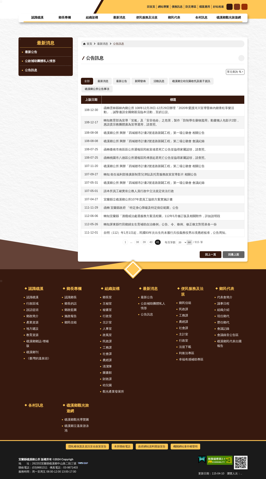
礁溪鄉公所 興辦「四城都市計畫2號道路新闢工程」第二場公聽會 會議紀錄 (154, 141)
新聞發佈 (140, 81)
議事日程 (223, 303)
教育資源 (32, 335)
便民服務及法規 (146, 17)
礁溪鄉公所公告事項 (97, 88)
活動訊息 (159, 81)
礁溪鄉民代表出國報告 (229, 344)
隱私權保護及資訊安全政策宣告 (87, 446)
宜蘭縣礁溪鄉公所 (46, 6)
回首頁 (151, 6)
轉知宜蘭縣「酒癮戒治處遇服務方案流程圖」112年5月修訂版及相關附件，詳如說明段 (162, 216)
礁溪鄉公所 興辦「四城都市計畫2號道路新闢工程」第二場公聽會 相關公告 (154, 166)
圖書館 (107, 372)
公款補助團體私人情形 (40, 61)
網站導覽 (163, 6)
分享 (237, 7)
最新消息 (119, 17)
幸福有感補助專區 (191, 359)
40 (151, 242)
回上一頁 (210, 254)
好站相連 (218, 6)
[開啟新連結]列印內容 (241, 58)
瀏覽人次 (232, 473)
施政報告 (70, 316)
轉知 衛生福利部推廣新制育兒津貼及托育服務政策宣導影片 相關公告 (150, 174)
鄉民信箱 (70, 322)
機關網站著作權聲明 (185, 446)
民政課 (107, 341)
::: (1, 1)
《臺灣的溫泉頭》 (38, 358)
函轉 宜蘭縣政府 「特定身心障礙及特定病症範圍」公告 (141, 207)
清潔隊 (107, 366)
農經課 (107, 360)
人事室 (107, 328)
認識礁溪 (37, 17)
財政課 (107, 379)
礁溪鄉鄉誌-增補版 (37, 344)
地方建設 (32, 328)
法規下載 (185, 347)
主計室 (107, 322)
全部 (87, 81)
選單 (132, 269)
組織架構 (92, 17)
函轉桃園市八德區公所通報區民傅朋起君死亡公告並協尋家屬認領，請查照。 (155, 157)
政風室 (107, 335)
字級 (229, 7)
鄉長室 (107, 297)
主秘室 (107, 303)
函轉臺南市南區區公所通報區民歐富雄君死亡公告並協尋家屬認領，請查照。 (155, 149)
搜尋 (244, 7)
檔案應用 (204, 6)
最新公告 (31, 52)
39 (144, 242)
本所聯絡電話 (122, 446)
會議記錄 (223, 328)
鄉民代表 (174, 17)
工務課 (107, 347)
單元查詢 (232, 71)
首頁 (89, 43)
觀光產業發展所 (113, 391)
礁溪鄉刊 (32, 352)
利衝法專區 (186, 353)
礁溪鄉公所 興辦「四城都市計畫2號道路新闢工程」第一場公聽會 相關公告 (154, 133)
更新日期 (203, 473)
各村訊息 (201, 17)
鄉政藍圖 (70, 310)
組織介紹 (223, 310)
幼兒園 (107, 385)
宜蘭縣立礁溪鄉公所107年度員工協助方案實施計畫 (138, 199)
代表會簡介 (224, 297)
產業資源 (32, 322)
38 (137, 242)
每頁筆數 (170, 242)
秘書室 (107, 310)
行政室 (107, 316)
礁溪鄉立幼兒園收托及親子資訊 (191, 81)
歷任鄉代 (223, 322)
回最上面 (233, 254)
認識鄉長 (70, 297)
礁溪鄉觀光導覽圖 (76, 419)
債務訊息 (177, 6)
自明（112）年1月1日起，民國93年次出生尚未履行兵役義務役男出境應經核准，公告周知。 (166, 232)
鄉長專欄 (65, 17)
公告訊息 (31, 70)
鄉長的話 (70, 303)
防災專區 (190, 6)
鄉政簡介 (32, 316)
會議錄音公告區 (228, 335)
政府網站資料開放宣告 (151, 446)
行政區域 (32, 303)
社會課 (107, 354)
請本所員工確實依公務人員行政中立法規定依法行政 (139, 191)
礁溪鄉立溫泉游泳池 (76, 428)
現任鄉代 (223, 316)
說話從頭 (32, 310)
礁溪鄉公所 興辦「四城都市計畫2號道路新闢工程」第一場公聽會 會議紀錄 (154, 182)
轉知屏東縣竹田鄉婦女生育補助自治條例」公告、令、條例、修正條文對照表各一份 (160, 224)
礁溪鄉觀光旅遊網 (228, 17)
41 (157, 242)
